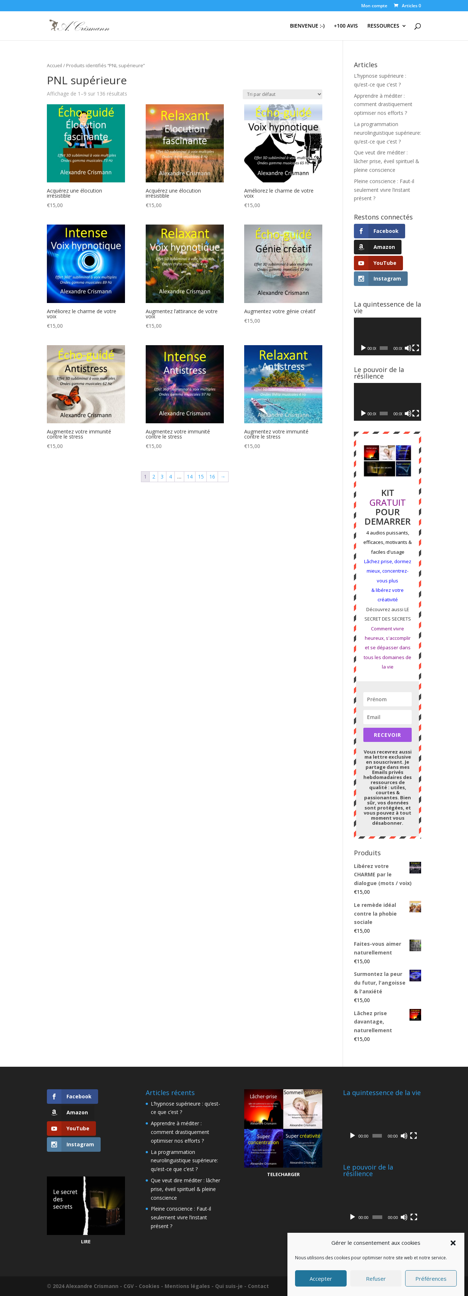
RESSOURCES (383, 26)
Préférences (431, 1278)
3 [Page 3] (162, 476)
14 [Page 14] (190, 476)
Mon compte (374, 6)
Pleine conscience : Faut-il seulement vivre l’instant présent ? (384, 190)
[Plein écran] (415, 348)
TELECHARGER (283, 1174)
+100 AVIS (346, 26)
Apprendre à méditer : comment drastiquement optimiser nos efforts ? (383, 104)
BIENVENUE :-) (307, 26)
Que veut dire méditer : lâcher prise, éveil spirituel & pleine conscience (386, 161)
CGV (129, 1286)
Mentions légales (187, 1286)
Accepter (321, 1278)
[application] (387, 336)
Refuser (376, 1278)
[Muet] (408, 348)
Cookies (149, 1286)
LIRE (85, 1241)
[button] (453, 1243)
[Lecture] (363, 348)
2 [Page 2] (153, 476)
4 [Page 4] (170, 476)
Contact (258, 1286)
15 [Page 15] (201, 476)
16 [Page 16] (212, 476)
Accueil (54, 65)
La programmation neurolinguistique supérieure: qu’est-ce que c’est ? (387, 133)
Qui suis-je (229, 1286)
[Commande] (282, 94)
